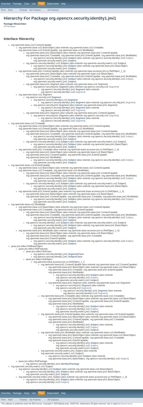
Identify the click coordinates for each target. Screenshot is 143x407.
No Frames (35, 10)
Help (63, 3)
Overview (6, 3)
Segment (113, 87)
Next (10, 10)
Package (17, 3)
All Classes (53, 10)
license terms (126, 404)
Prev (3, 10)
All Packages (9, 26)
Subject (129, 58)
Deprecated (53, 3)
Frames (23, 10)
